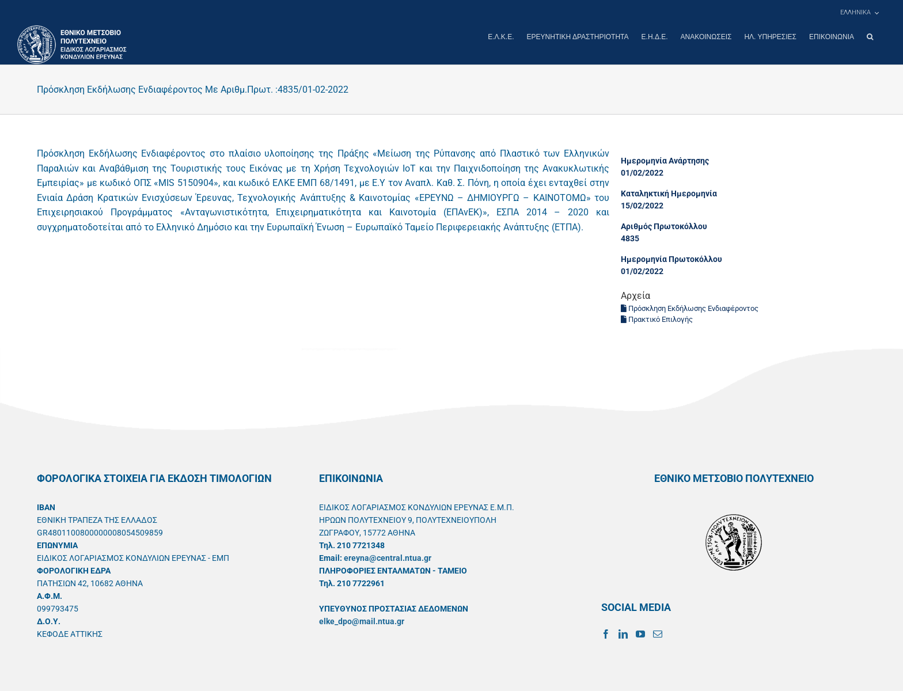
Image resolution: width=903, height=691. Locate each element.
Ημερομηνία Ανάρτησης (665, 160)
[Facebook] (605, 633)
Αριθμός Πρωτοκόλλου (664, 225)
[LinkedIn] (623, 633)
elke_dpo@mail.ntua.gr (361, 620)
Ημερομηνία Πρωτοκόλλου (671, 258)
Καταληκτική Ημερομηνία (669, 193)
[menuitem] (859, 12)
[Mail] (657, 633)
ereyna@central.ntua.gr (387, 557)
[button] (870, 36)
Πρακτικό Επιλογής (657, 318)
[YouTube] (640, 633)
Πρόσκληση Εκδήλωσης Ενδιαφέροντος (689, 307)
